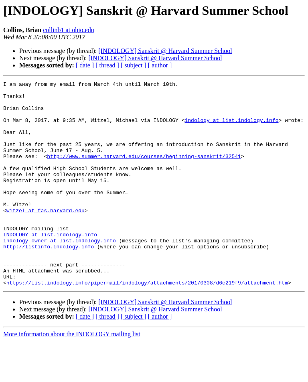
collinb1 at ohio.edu (68, 29)
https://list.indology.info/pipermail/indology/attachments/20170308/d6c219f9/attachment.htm (147, 323)
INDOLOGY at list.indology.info (50, 265)
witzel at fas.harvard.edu (45, 236)
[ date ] (85, 65)
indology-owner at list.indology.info (59, 272)
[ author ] (160, 65)
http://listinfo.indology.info (48, 280)
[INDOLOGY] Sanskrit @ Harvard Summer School (165, 50)
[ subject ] (133, 65)
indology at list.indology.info (231, 128)
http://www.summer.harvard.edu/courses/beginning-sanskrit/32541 (144, 171)
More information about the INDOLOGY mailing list (71, 375)
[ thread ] (107, 65)
